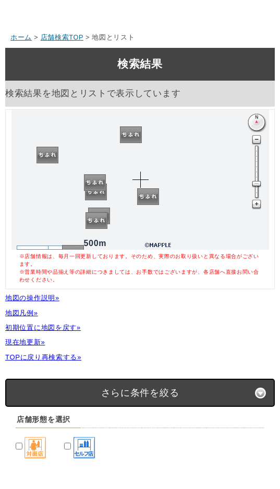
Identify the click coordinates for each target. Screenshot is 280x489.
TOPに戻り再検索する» (43, 357)
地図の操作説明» (32, 298)
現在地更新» (25, 342)
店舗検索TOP (62, 37)
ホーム (21, 37)
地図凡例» (21, 313)
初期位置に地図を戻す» (43, 327)
